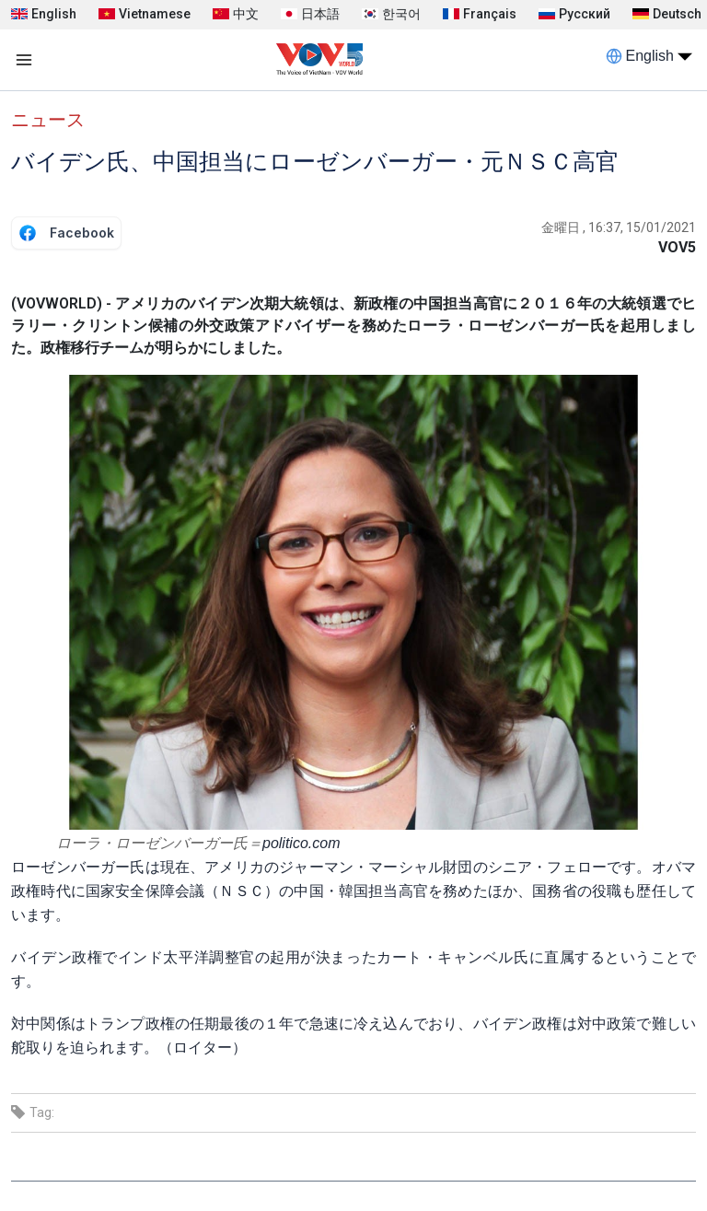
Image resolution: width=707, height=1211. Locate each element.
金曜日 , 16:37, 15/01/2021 (618, 227)
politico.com (301, 843)
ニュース (48, 120)
